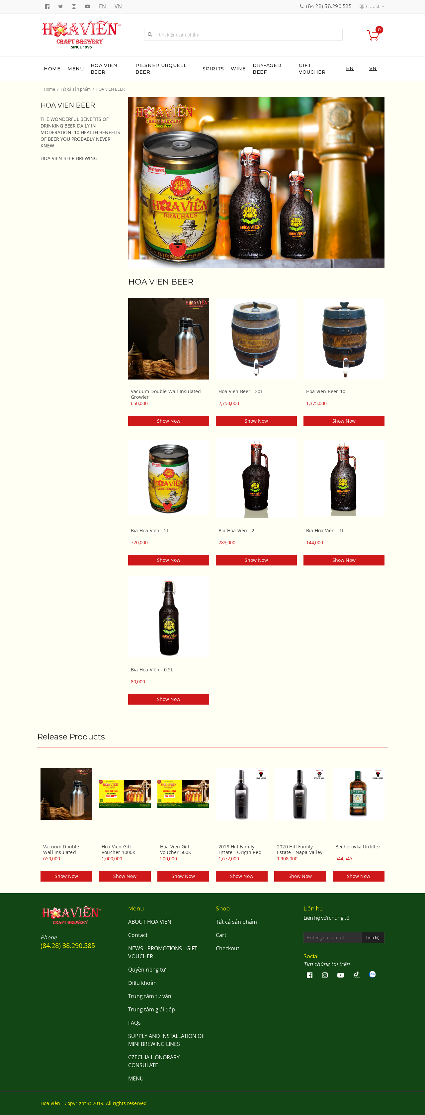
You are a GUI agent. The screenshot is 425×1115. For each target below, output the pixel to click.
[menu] (212, 69)
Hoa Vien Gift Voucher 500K (175, 849)
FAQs (134, 1022)
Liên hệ (373, 937)
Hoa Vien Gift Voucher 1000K (119, 849)
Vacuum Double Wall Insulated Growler (166, 394)
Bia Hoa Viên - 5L (150, 531)
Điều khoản (142, 982)
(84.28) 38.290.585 (328, 6)
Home (49, 89)
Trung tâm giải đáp (151, 1009)
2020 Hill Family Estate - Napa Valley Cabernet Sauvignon (300, 849)
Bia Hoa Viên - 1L (325, 531)
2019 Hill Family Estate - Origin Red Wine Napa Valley (240, 849)
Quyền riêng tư (147, 969)
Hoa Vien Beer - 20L (240, 391)
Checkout (227, 948)
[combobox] (243, 35)
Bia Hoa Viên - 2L (237, 531)
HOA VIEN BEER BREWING (69, 158)
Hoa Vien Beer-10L (327, 391)
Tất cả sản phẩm (75, 89)
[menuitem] (52, 68)
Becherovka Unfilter (358, 847)
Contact (138, 935)
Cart (221, 935)
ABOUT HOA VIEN (149, 921)
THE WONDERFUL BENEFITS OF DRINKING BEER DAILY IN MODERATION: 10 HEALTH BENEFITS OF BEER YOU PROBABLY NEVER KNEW (80, 132)
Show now (168, 421)
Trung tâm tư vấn (149, 996)
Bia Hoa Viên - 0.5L (152, 670)
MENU (136, 1078)
